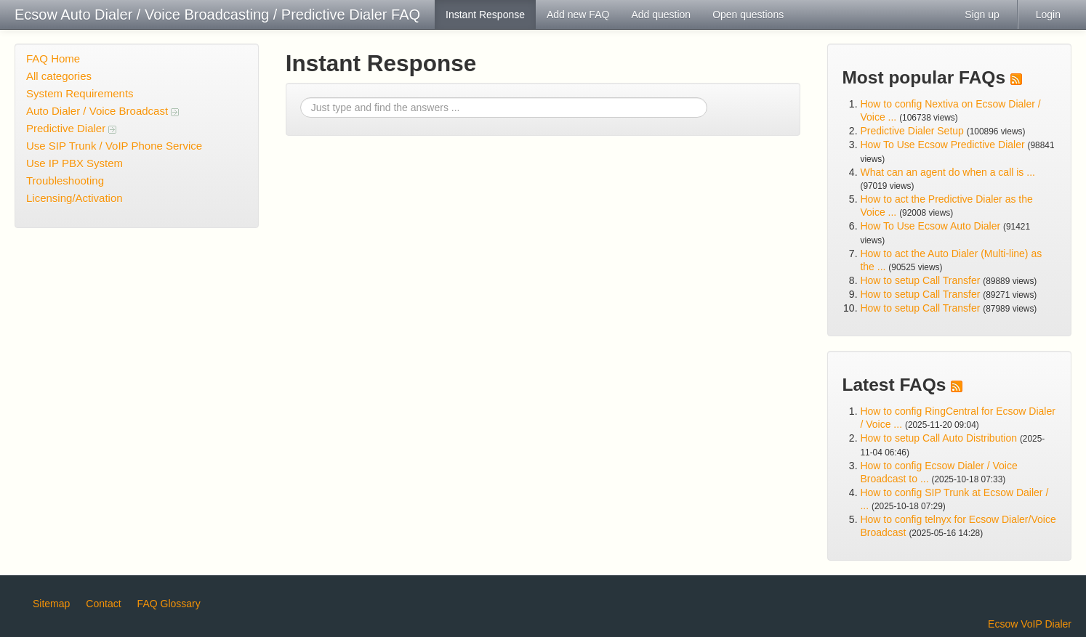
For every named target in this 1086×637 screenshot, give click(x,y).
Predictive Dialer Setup (911, 131)
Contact (103, 603)
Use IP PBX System (74, 163)
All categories (59, 76)
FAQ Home (53, 58)
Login (1048, 14)
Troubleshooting (65, 180)
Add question (661, 14)
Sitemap (51, 603)
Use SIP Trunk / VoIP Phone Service (114, 145)
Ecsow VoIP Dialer (1029, 624)
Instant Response (485, 14)
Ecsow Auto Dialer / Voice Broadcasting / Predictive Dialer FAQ (217, 15)
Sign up (982, 14)
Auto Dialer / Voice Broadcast (102, 111)
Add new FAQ (578, 14)
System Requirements (80, 93)
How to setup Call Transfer (920, 280)
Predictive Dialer (71, 128)
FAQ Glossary (169, 603)
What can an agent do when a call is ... (947, 172)
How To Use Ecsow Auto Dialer (930, 226)
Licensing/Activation (74, 198)
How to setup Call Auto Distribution (938, 438)
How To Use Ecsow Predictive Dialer (942, 144)
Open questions (748, 14)
